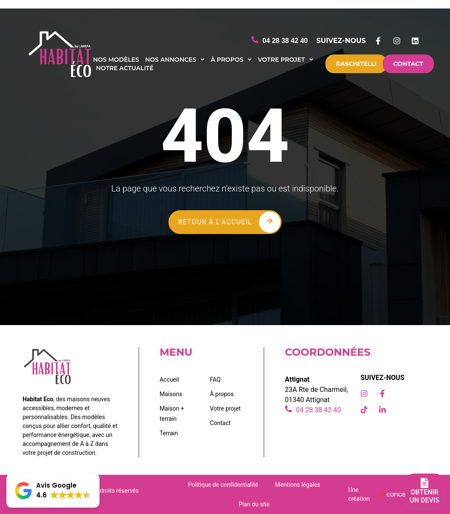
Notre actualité (125, 68)
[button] (53, 491)
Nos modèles (116, 59)
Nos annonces (175, 59)
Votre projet (285, 59)
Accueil (169, 379)
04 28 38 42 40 (285, 40)
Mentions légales (297, 484)
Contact (220, 423)
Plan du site (254, 504)
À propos (231, 59)
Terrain (168, 433)
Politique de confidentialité (223, 484)
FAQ (215, 379)
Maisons (170, 394)
